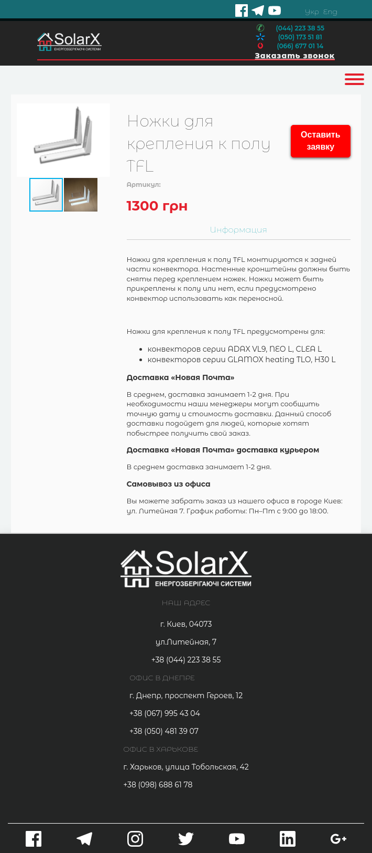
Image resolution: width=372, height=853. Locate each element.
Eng (330, 11)
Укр (311, 11)
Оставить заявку (320, 140)
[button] (100, 140)
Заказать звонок (295, 55)
